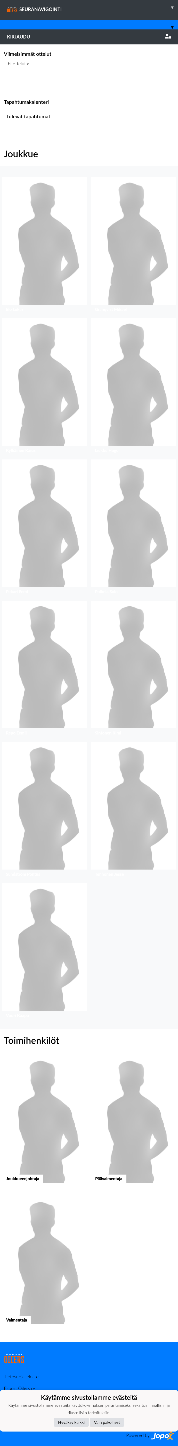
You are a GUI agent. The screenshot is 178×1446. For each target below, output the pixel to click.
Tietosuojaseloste (21, 1376)
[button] (44, 245)
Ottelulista (16, 83)
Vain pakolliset (107, 1422)
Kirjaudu (89, 37)
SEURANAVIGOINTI (92, 7)
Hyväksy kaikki (71, 1422)
